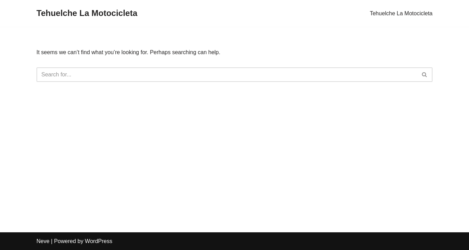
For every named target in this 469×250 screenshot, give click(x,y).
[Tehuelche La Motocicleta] (86, 13)
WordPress (98, 241)
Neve (42, 241)
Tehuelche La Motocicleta (401, 13)
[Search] (226, 74)
